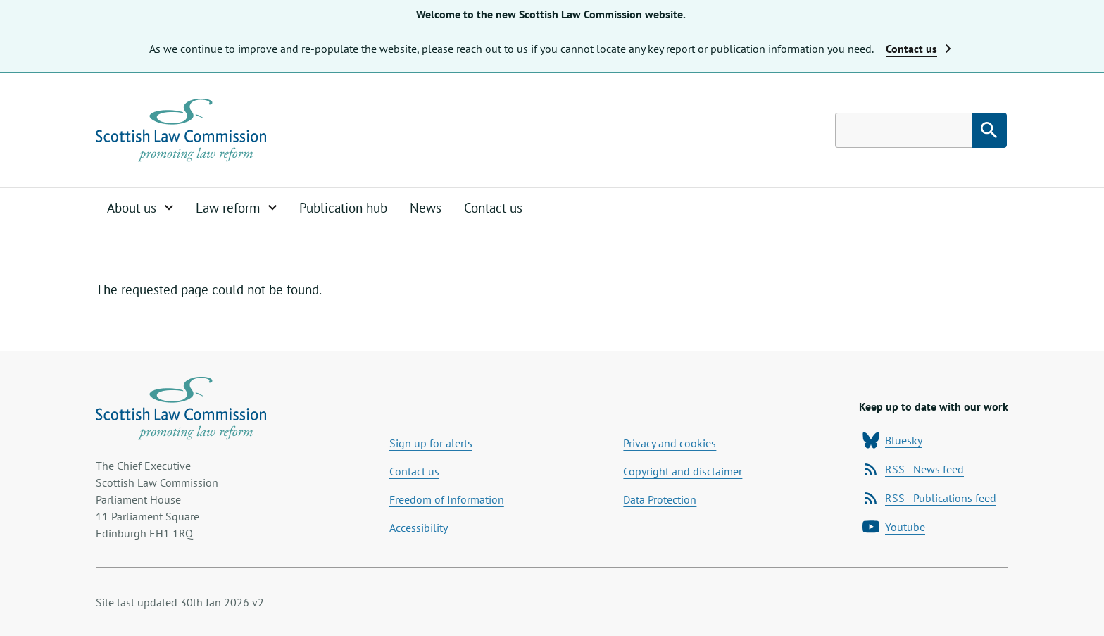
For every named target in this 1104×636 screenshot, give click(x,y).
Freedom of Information (446, 499)
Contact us (493, 207)
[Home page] (181, 130)
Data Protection (659, 499)
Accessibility (418, 527)
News (425, 207)
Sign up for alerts (430, 443)
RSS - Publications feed (929, 498)
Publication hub (343, 207)
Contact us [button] (918, 49)
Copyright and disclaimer (682, 471)
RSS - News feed (913, 469)
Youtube (893, 526)
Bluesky (892, 440)
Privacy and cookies (669, 443)
